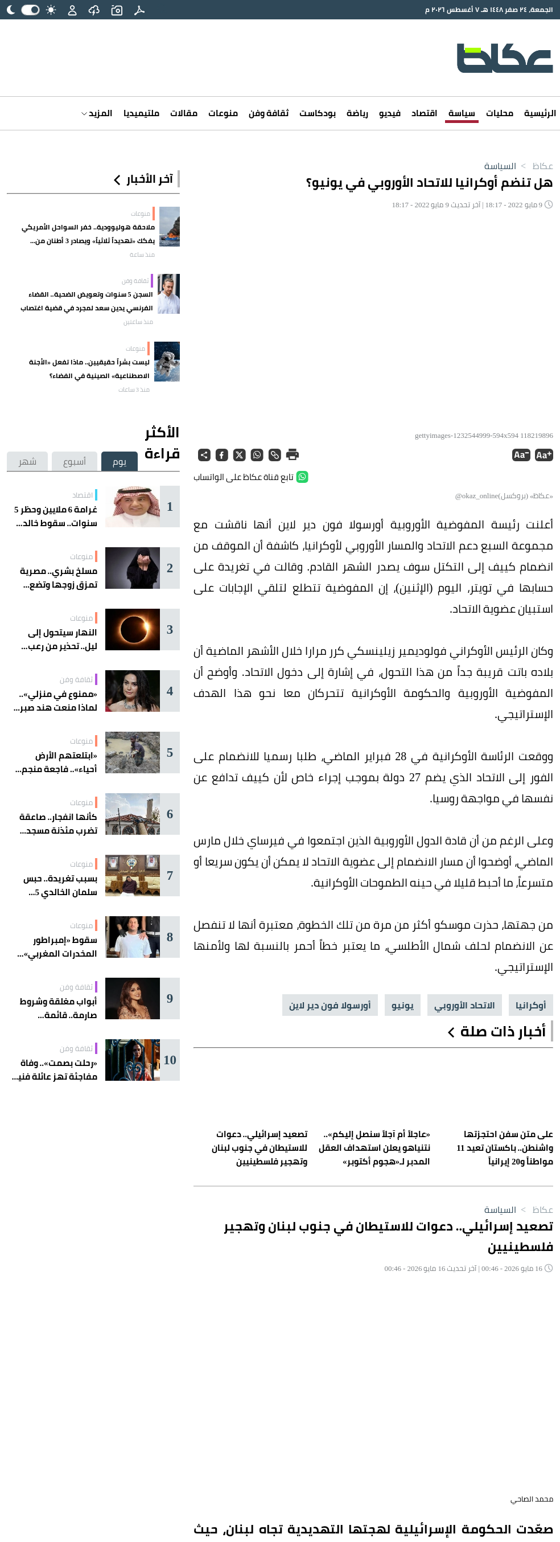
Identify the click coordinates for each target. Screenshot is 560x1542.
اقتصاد (424, 113)
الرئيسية (540, 113)
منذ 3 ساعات (134, 389)
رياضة (357, 113)
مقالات (183, 113)
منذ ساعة (142, 254)
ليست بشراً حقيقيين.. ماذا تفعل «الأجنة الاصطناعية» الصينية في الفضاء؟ (89, 368)
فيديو (390, 113)
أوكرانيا (531, 1005)
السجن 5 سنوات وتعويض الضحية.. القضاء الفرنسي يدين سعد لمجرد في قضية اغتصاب (86, 301)
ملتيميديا (141, 113)
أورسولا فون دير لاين (330, 1005)
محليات (499, 113)
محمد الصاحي (531, 1499)
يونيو (403, 1005)
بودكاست (317, 113)
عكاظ (534, 166)
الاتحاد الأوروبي (464, 1005)
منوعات (223, 113)
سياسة (461, 113)
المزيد (97, 113)
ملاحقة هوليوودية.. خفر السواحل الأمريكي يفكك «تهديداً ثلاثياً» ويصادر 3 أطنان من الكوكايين (88, 234)
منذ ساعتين (138, 321)
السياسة (500, 166)
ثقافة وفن (269, 113)
